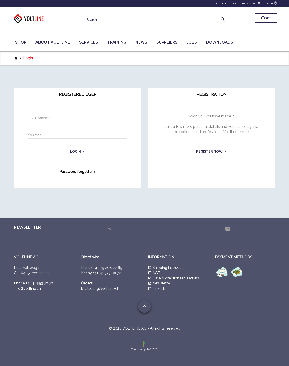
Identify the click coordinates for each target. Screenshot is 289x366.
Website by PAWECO (144, 345)
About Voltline (52, 42)
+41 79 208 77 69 (107, 267)
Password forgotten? (77, 171)
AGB (156, 273)
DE (218, 3)
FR (235, 3)
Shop (20, 42)
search (223, 19)
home (16, 58)
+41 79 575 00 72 (107, 273)
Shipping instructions (170, 267)
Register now (211, 151)
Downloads (219, 42)
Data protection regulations (176, 278)
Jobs (192, 42)
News (141, 42)
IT (229, 3)
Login (272, 3)
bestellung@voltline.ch (100, 288)
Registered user (77, 94)
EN (224, 3)
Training (116, 42)
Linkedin (159, 288)
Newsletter (162, 283)
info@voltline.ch (27, 288)
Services (88, 42)
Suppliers (166, 42)
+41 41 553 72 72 (39, 283)
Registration (251, 3)
